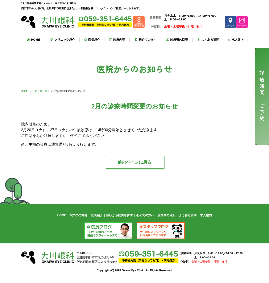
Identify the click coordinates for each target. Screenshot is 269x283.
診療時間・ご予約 (262, 96)
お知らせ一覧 (39, 91)
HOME (35, 39)
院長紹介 (94, 39)
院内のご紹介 (78, 215)
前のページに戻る (134, 162)
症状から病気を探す (119, 215)
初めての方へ (147, 39)
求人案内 (238, 39)
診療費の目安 (179, 39)
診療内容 (119, 39)
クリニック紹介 (64, 39)
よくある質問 (210, 39)
